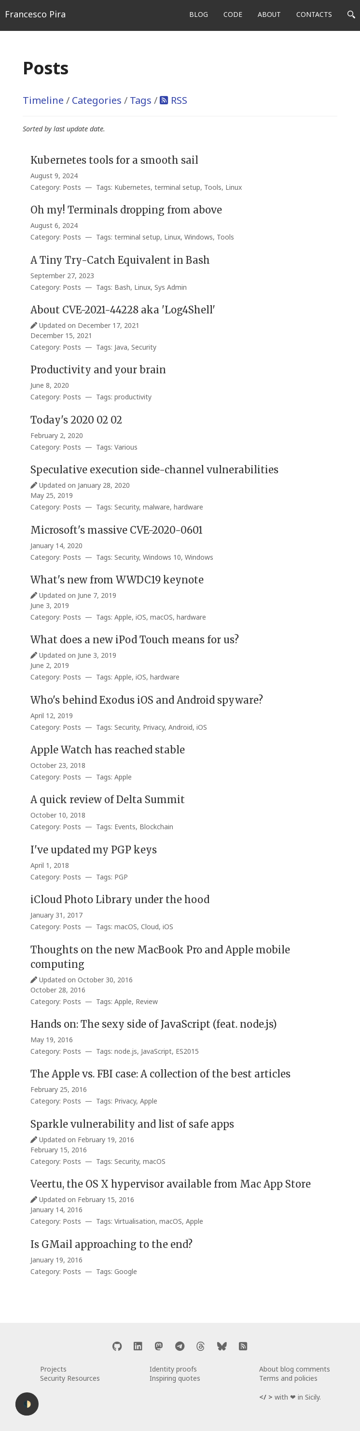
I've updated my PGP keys (93, 850)
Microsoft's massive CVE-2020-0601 (116, 530)
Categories (97, 100)
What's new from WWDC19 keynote (117, 580)
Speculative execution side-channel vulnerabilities (154, 470)
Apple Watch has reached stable (107, 750)
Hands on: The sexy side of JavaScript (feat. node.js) (153, 1024)
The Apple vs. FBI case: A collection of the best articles (160, 1074)
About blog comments (294, 1369)
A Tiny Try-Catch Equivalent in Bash (120, 260)
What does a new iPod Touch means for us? (134, 640)
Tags (141, 100)
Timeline (43, 100)
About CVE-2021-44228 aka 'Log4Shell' (122, 310)
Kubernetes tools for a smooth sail (114, 160)
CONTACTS (314, 14)
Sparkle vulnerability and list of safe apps (132, 1124)
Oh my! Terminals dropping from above (126, 210)
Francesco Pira (35, 14)
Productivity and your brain (98, 370)
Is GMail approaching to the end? (111, 1244)
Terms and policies (288, 1378)
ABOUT (269, 14)
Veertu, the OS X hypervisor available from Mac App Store (170, 1184)
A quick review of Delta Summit (107, 799)
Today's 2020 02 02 (76, 420)
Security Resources (70, 1378)
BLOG (198, 14)
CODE (232, 14)
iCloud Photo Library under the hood (119, 899)
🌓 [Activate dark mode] (27, 1404)
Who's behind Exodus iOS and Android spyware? (146, 700)
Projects (53, 1369)
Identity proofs (173, 1369)
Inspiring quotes (175, 1378)
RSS (179, 100)
